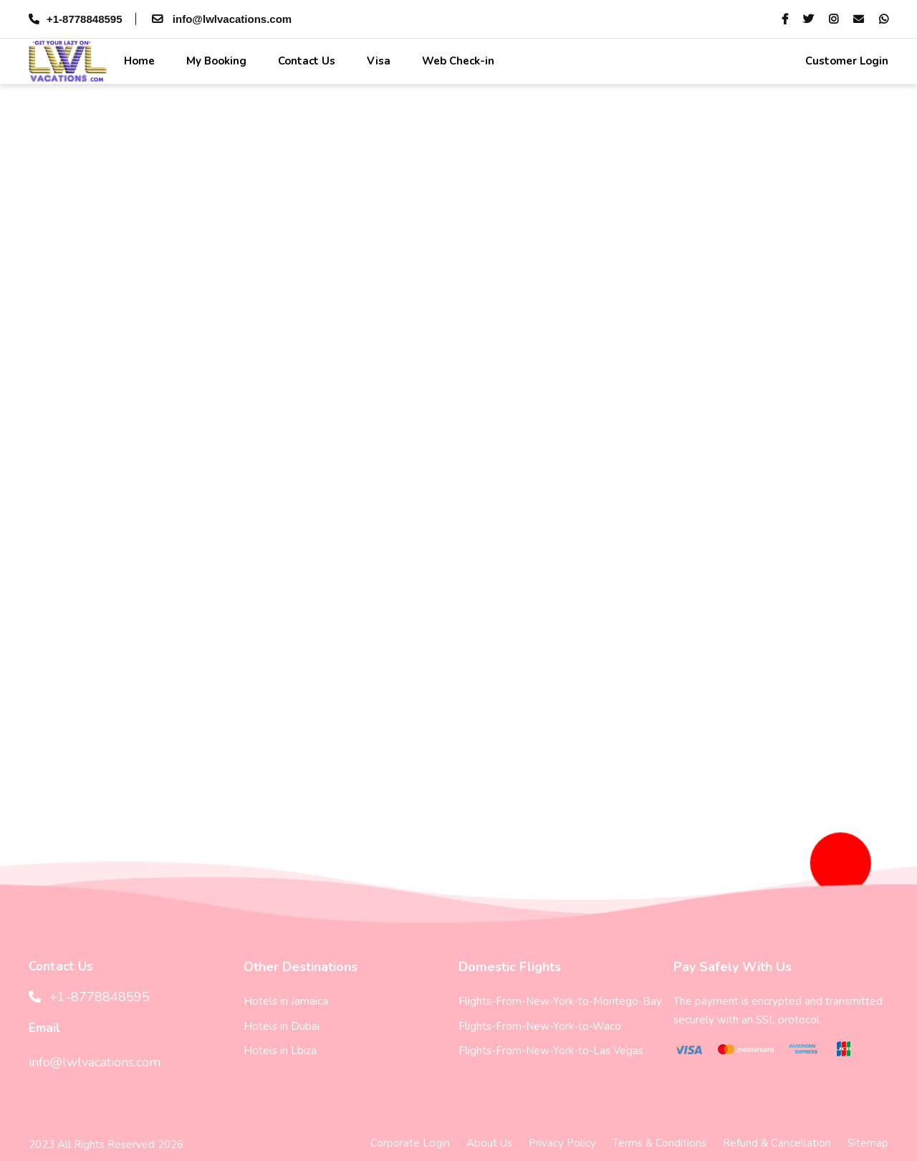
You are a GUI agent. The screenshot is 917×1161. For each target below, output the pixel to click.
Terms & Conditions (659, 1143)
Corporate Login (410, 1143)
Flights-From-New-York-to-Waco (539, 1026)
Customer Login (845, 61)
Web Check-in (456, 61)
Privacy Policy (562, 1143)
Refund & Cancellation (777, 1143)
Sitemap (868, 1143)
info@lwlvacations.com (220, 19)
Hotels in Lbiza (280, 1050)
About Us (489, 1143)
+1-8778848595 (76, 19)
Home (138, 61)
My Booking (214, 61)
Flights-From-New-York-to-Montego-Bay (560, 1001)
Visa (377, 61)
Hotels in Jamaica (286, 1001)
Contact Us (305, 61)
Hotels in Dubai (282, 1026)
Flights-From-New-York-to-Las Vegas (550, 1050)
